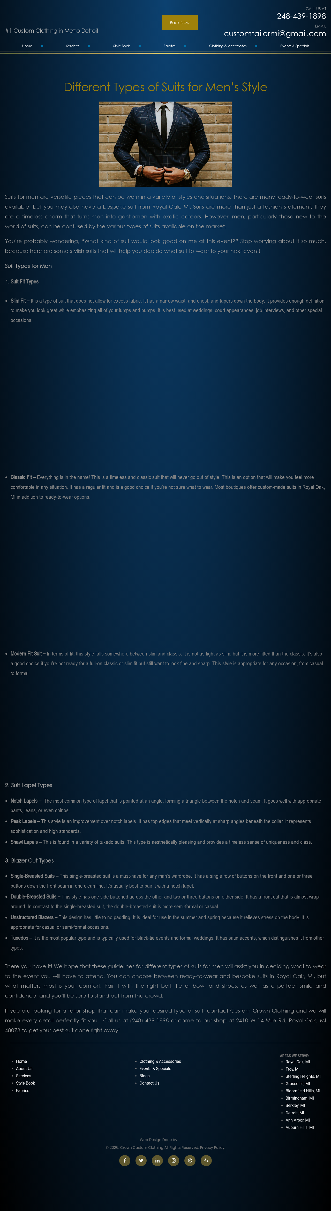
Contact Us (150, 1083)
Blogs (145, 1075)
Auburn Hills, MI (300, 1127)
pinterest (189, 1160)
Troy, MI (293, 1069)
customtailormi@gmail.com (275, 33)
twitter (141, 1160)
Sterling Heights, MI (303, 1076)
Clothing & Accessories (227, 46)
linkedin (157, 1160)
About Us (24, 1068)
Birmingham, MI (300, 1098)
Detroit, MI (295, 1112)
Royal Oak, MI (298, 1061)
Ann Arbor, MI (298, 1120)
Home (27, 46)
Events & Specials (294, 46)
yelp (206, 1160)
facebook (124, 1160)
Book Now (180, 22)
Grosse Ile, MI (298, 1083)
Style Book (121, 46)
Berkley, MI (295, 1105)
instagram (173, 1160)
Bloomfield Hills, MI (303, 1090)
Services (72, 46)
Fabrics (169, 46)
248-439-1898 (301, 16)
